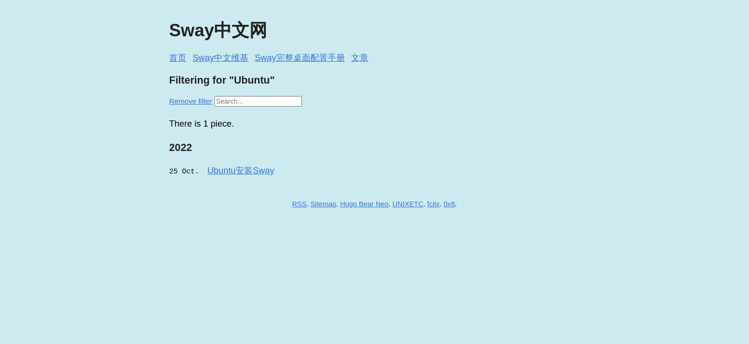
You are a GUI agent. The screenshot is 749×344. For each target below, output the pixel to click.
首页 (177, 58)
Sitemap (323, 203)
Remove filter (190, 101)
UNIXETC (408, 203)
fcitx (433, 203)
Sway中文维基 (220, 58)
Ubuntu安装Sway (240, 170)
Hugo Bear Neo (364, 203)
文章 (359, 58)
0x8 (449, 203)
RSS (299, 203)
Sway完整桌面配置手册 (300, 58)
